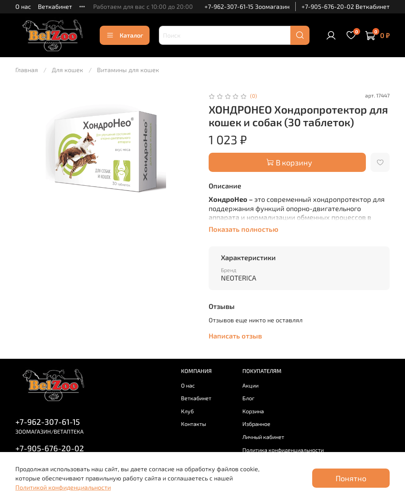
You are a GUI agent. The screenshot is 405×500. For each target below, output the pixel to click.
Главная (26, 69)
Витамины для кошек (128, 69)
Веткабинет (55, 6)
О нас (23, 6)
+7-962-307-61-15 (47, 421)
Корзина (253, 411)
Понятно (351, 478)
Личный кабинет (263, 437)
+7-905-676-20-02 (49, 448)
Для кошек (67, 69)
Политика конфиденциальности (283, 450)
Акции (250, 385)
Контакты (193, 424)
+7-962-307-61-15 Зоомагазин (247, 6)
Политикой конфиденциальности (63, 487)
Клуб (187, 411)
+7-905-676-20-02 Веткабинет (345, 6)
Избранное (256, 424)
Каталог (124, 35)
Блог (248, 398)
